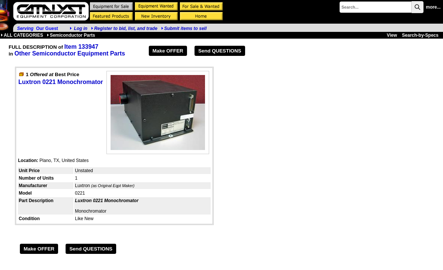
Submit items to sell (184, 28)
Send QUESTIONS (219, 51)
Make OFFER (168, 51)
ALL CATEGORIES (22, 35)
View (392, 35)
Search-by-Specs (420, 35)
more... (433, 7)
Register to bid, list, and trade (125, 28)
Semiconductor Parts (71, 35)
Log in (80, 28)
